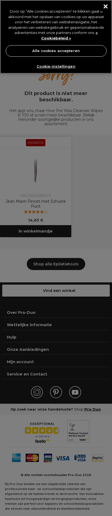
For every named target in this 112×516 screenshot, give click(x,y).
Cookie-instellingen (56, 66)
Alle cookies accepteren (56, 50)
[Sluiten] (106, 6)
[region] (56, 37)
